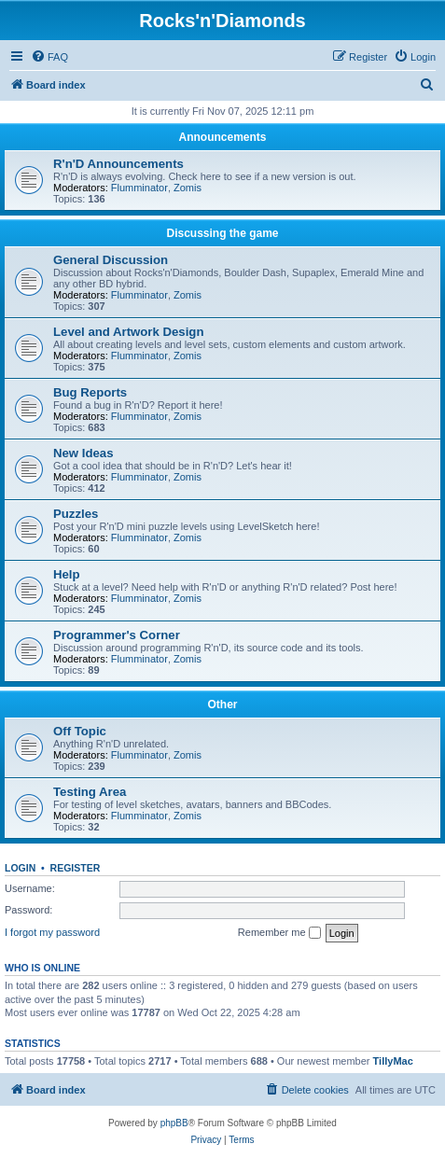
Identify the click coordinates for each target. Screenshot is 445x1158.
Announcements (222, 137)
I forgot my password (52, 932)
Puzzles (75, 514)
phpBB (174, 1123)
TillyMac (393, 1061)
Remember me (279, 933)
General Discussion (110, 260)
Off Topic (79, 731)
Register (75, 867)
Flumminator (139, 187)
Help (66, 574)
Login (20, 867)
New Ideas (83, 453)
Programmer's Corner (116, 635)
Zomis (188, 187)
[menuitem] (49, 57)
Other (222, 704)
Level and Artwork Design (128, 332)
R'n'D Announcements (118, 164)
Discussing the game (222, 233)
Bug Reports (90, 392)
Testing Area (89, 792)
